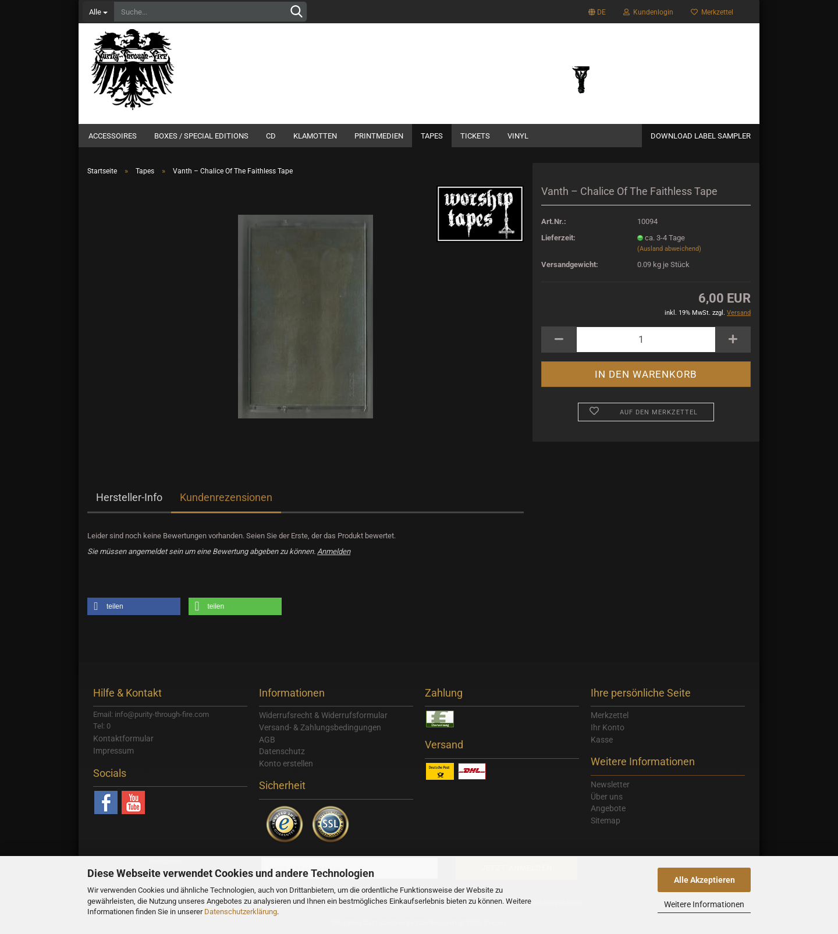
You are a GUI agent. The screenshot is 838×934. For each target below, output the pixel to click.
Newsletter (610, 784)
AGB (267, 739)
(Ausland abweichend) (669, 249)
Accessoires (112, 136)
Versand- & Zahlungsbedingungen (320, 727)
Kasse (602, 739)
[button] (133, 606)
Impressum (113, 750)
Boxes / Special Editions (201, 136)
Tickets (475, 136)
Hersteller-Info (129, 497)
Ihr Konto (607, 727)
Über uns (607, 796)
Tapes (432, 136)
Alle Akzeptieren (704, 880)
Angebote (608, 808)
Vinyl (517, 136)
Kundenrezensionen (226, 497)
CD (271, 136)
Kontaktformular (123, 738)
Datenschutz (282, 751)
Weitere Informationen (704, 904)
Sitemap (605, 820)
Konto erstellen (286, 763)
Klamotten (315, 136)
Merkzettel (712, 12)
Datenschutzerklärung (240, 911)
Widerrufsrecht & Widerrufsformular (323, 715)
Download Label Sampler (701, 136)
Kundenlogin (648, 12)
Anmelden (333, 551)
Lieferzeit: (558, 237)
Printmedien (378, 136)
